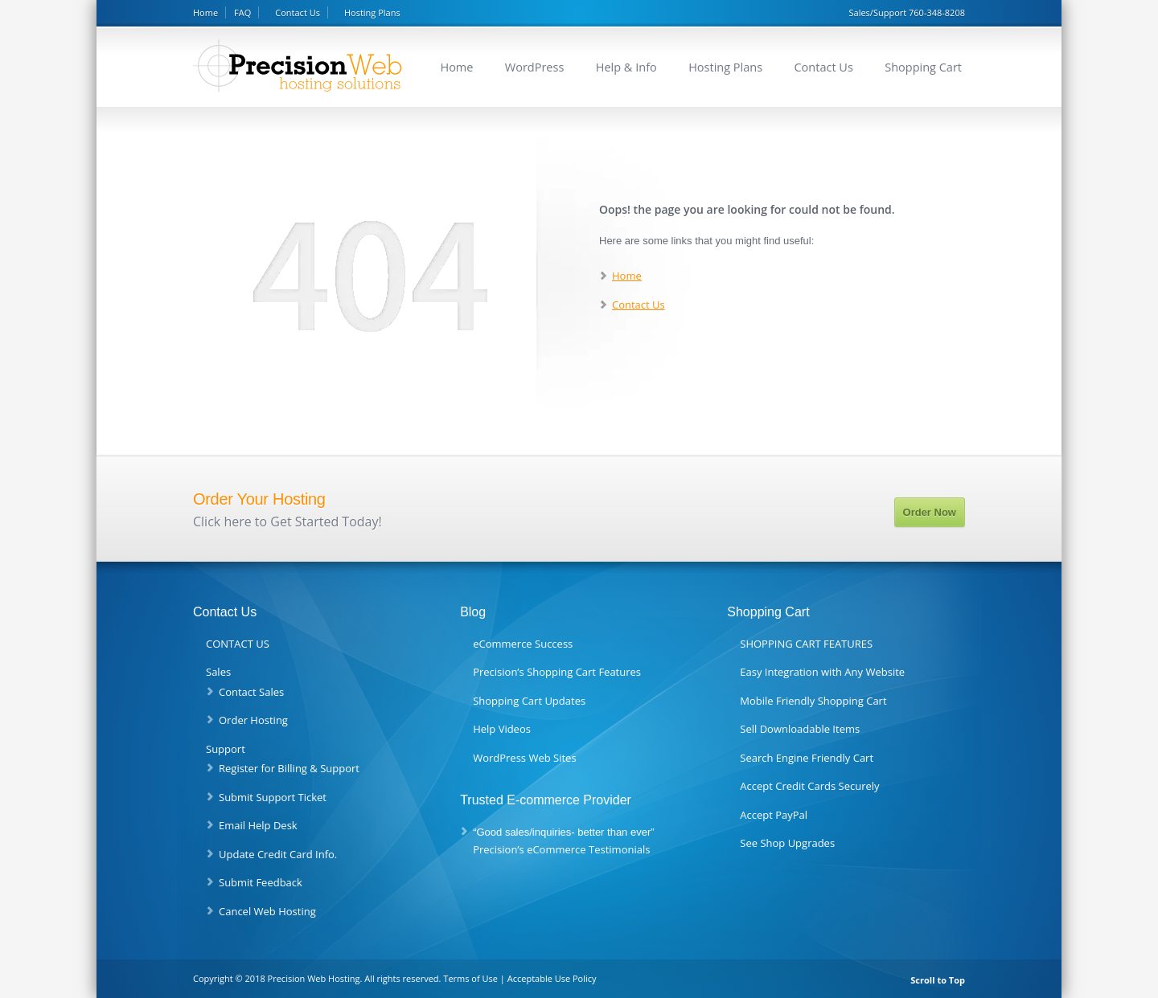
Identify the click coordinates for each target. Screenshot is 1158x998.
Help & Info (626, 67)
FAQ (242, 12)
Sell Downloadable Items (800, 729)
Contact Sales (251, 692)
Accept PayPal (773, 815)
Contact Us (297, 12)
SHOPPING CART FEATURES (806, 643)
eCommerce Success (523, 643)
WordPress (535, 67)
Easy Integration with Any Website (822, 672)
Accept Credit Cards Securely (809, 786)
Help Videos (502, 729)
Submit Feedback (260, 882)
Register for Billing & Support (289, 768)
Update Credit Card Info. (278, 854)
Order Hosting (253, 720)
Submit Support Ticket (272, 797)
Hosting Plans (372, 12)
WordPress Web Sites (524, 758)
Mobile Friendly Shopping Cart (813, 700)
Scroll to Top (937, 980)
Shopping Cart (923, 67)
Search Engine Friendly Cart (806, 758)
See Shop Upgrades (787, 843)
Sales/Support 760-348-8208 (907, 12)
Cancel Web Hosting (267, 911)
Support (225, 749)
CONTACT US (237, 643)
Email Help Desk (258, 825)
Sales (218, 672)
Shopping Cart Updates (529, 700)
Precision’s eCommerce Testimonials (561, 849)
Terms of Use (470, 978)
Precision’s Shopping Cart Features (557, 672)
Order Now (929, 512)
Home (205, 12)
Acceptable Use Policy (552, 978)
